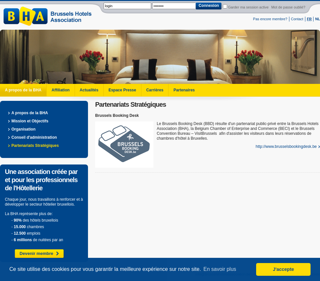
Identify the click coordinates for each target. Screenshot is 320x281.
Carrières (155, 90)
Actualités (89, 90)
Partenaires (184, 90)
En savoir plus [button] (219, 269)
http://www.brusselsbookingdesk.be (286, 146)
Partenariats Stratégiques (35, 145)
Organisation (23, 129)
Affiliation (60, 90)
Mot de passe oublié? (288, 7)
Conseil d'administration (34, 137)
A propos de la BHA (23, 90)
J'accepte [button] (283, 269)
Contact (297, 19)
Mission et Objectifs (29, 121)
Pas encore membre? (270, 19)
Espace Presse (122, 90)
